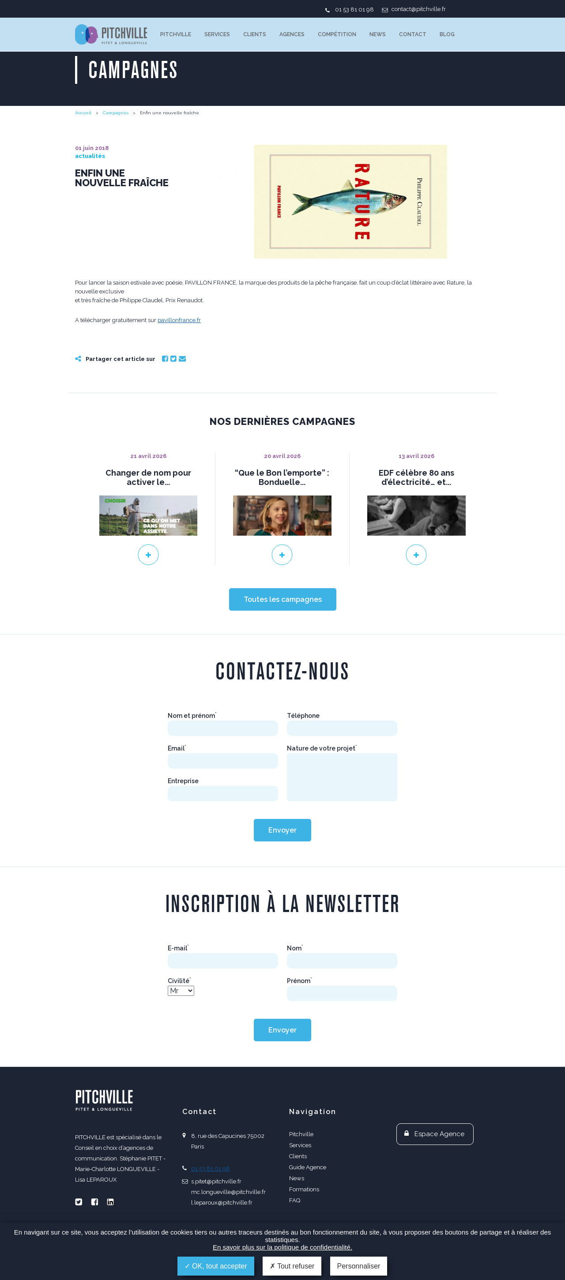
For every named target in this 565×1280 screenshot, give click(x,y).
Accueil (83, 112)
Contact (412, 34)
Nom (295, 948)
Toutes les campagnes (283, 599)
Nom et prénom (192, 715)
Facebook (165, 359)
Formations (304, 1189)
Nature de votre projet (322, 748)
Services (217, 34)
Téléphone (303, 715)
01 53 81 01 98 (354, 9)
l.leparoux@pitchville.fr (221, 1202)
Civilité (179, 980)
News (377, 34)
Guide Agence (307, 1167)
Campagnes (115, 112)
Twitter (173, 359)
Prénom (299, 980)
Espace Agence (439, 1134)
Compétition (337, 34)
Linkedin (110, 1201)
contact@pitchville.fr (419, 9)
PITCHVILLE (111, 34)
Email (182, 359)
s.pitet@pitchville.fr (216, 1181)
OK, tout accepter (216, 1266)
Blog (447, 34)
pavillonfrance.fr (179, 320)
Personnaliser (358, 1266)
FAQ (294, 1200)
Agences (292, 34)
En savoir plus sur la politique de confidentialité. (282, 1247)
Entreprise (183, 781)
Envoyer (282, 830)
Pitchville (175, 34)
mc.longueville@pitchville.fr (228, 1192)
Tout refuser (292, 1266)
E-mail (178, 948)
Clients (254, 34)
